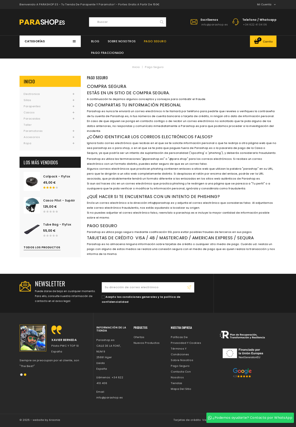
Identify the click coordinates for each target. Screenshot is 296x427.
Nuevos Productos (147, 343)
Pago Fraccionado (107, 53)
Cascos (29, 112)
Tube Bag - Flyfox (57, 224)
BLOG (95, 41)
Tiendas (176, 383)
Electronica (32, 94)
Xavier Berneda (64, 340)
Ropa (27, 143)
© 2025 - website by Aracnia (40, 420)
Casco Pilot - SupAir (59, 200)
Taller (28, 125)
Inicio (29, 81)
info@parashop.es (214, 24)
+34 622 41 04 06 (255, 24)
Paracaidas (32, 119)
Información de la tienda (111, 329)
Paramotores (33, 131)
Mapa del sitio (181, 389)
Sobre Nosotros (122, 41)
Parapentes (32, 106)
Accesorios (32, 137)
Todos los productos (42, 247)
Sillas (27, 100)
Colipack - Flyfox (56, 176)
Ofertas (139, 337)
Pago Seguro (155, 41)
